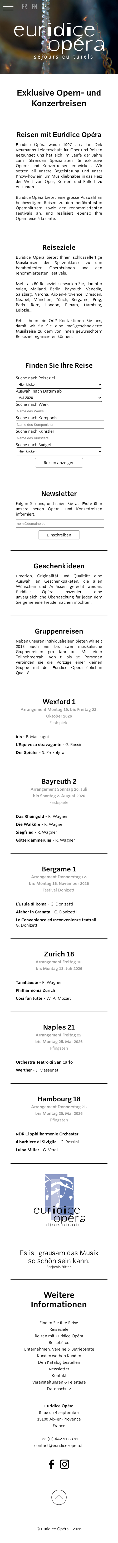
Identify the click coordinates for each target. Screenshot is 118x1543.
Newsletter (59, 1369)
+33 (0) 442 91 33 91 (59, 1439)
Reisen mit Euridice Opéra (59, 1336)
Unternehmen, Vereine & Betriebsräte (59, 1349)
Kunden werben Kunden (59, 1355)
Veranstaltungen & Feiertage (59, 1382)
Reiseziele (59, 1329)
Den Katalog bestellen (59, 1362)
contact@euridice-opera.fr (59, 1445)
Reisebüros (59, 1342)
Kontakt (59, 1375)
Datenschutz (59, 1388)
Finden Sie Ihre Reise (59, 1322)
